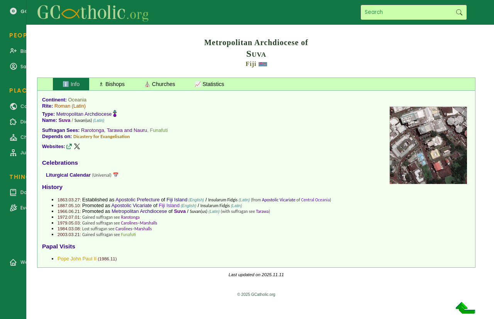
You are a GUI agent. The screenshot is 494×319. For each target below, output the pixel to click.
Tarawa (262, 211)
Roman (62, 106)
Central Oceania (315, 200)
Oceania (77, 100)
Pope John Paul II (77, 259)
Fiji (251, 64)
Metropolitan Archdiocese (84, 114)
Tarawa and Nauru (127, 130)
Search (459, 12)
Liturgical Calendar (68, 175)
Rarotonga (92, 130)
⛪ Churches (159, 84)
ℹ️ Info (71, 84)
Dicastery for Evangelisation (101, 136)
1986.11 (107, 259)
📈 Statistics (209, 84)
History (52, 187)
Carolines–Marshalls (139, 223)
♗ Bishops (112, 84)
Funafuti (158, 130)
